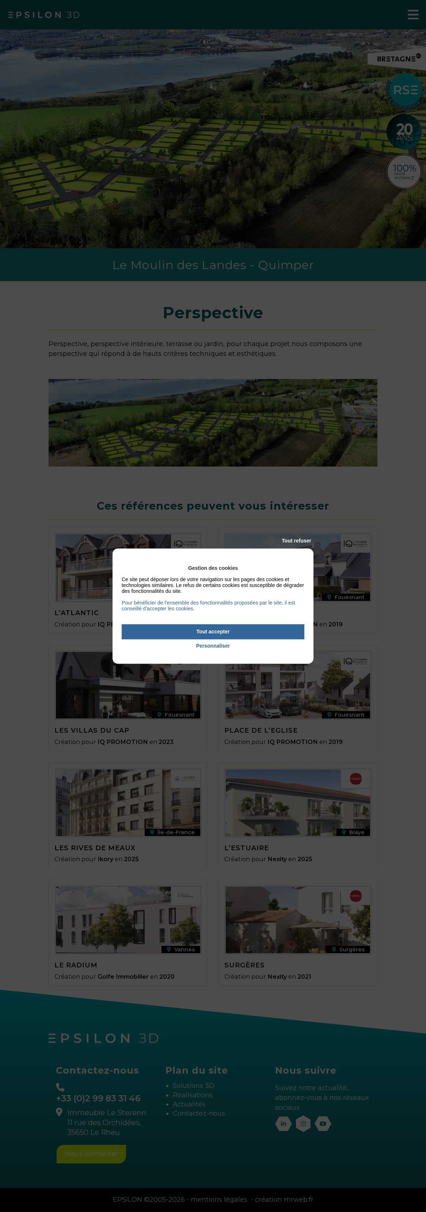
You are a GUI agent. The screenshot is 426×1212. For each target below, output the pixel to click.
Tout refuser (296, 541)
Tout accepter (213, 631)
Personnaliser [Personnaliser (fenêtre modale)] (213, 646)
